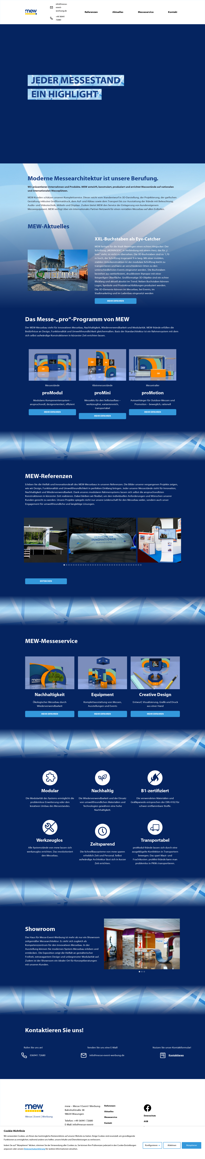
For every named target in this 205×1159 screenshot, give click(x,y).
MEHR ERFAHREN (52, 412)
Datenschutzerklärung (34, 1149)
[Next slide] (178, 540)
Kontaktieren (176, 1055)
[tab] (64, 565)
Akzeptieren (191, 1145)
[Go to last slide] (26, 540)
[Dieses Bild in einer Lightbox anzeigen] (33, 540)
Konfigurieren (151, 1145)
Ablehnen (172, 1145)
